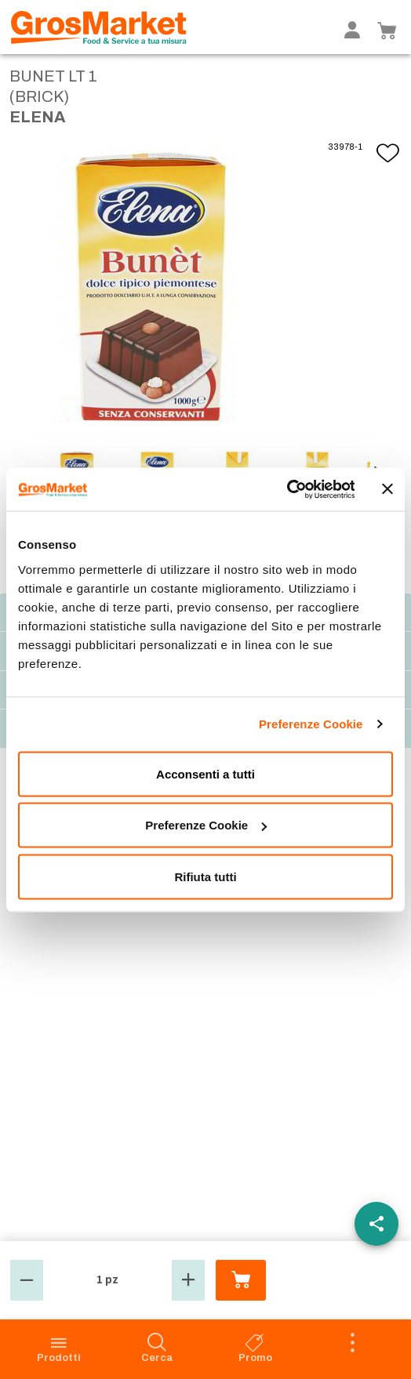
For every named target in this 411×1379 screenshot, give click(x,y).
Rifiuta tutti (205, 876)
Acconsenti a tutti (205, 773)
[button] (26, 1280)
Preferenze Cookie (311, 724)
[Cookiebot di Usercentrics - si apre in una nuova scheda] (286, 489)
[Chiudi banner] (387, 489)
